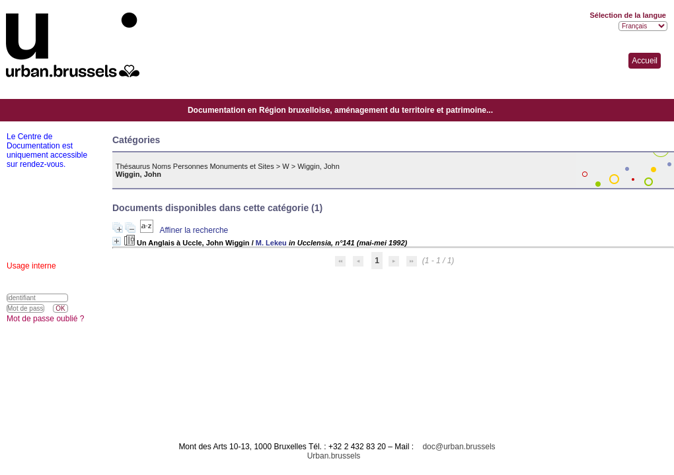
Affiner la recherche (193, 230)
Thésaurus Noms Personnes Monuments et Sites (195, 166)
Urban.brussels (334, 455)
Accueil (644, 60)
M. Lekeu (271, 243)
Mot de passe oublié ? (45, 318)
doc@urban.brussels (458, 446)
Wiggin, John (318, 166)
